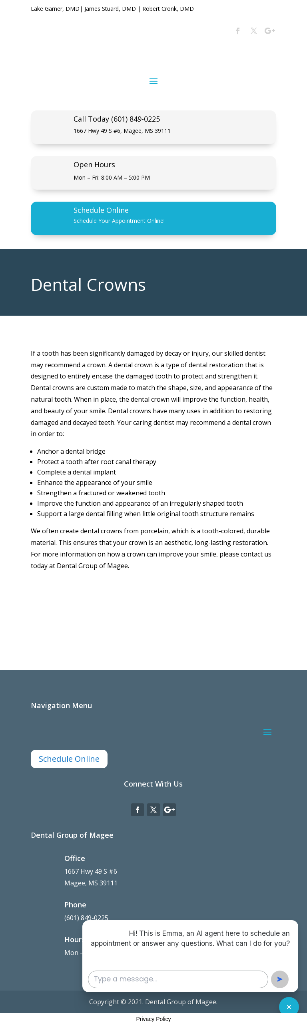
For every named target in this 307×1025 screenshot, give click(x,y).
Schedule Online (101, 210)
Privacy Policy (153, 1019)
